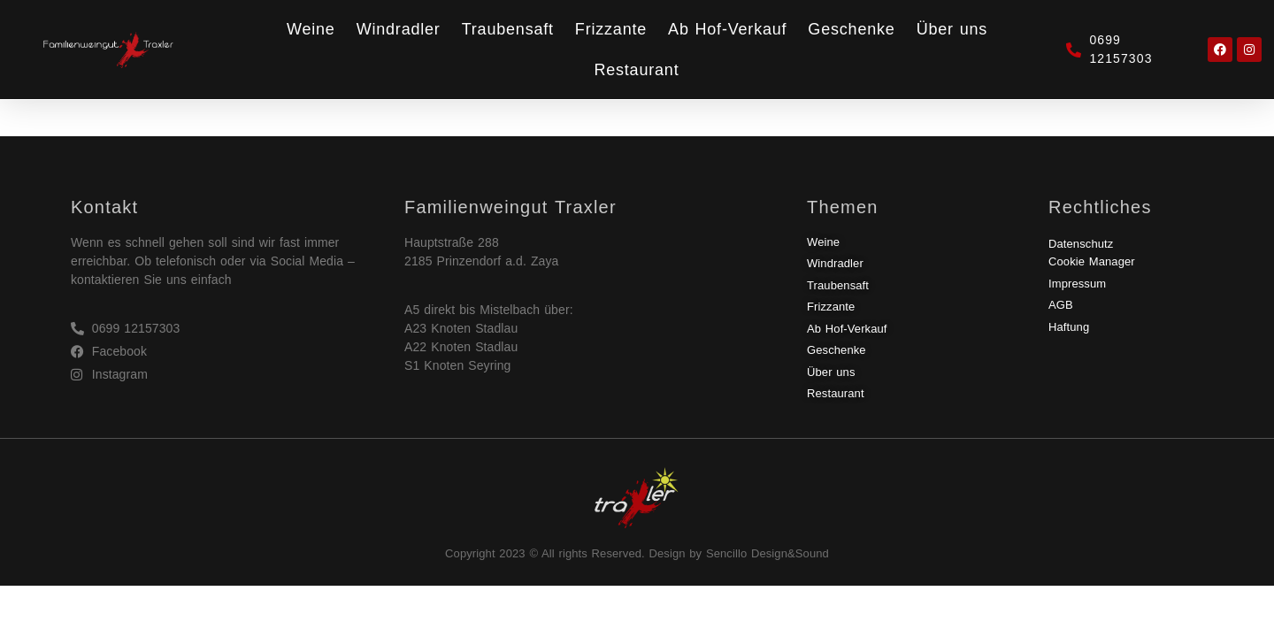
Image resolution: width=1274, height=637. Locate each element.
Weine (311, 29)
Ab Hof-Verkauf (727, 29)
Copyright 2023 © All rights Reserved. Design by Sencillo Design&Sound (637, 553)
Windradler (399, 29)
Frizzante (611, 29)
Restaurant (636, 70)
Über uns (952, 29)
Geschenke (851, 29)
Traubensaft (508, 29)
